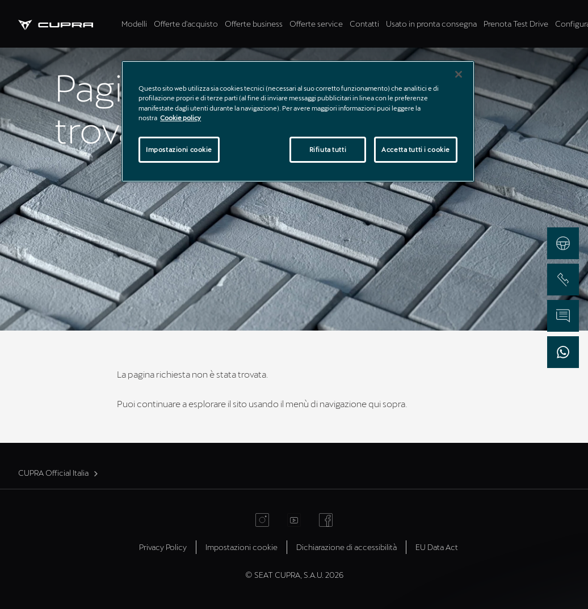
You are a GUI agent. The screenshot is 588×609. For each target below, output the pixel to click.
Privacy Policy (163, 547)
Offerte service (316, 23)
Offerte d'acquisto (186, 23)
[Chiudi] (458, 74)
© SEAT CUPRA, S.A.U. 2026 (294, 575)
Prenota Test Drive (516, 23)
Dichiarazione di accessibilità (346, 547)
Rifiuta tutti (327, 149)
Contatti (364, 23)
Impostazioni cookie (241, 547)
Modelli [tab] (134, 23)
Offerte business (254, 23)
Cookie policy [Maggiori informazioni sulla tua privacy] (180, 117)
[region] (297, 121)
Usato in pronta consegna (431, 23)
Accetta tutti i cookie (415, 149)
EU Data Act (436, 547)
